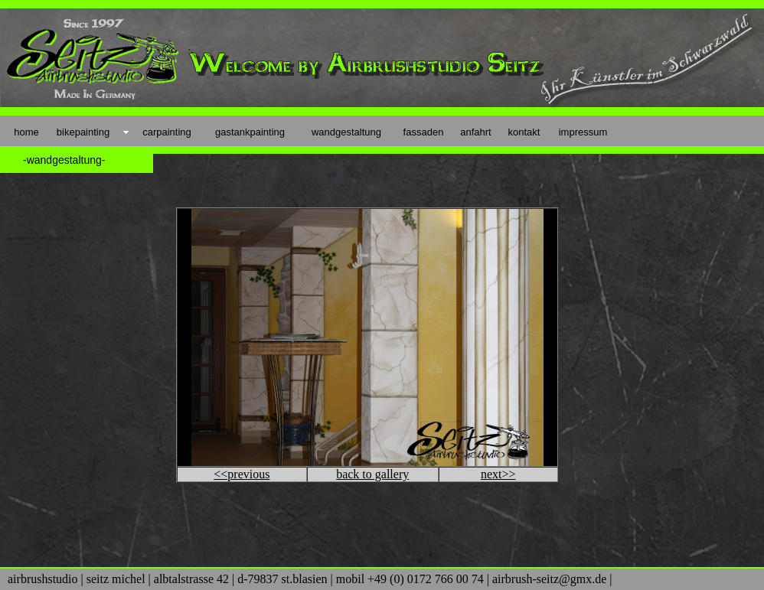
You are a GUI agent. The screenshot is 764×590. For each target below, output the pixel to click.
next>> (498, 474)
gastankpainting (250, 132)
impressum (583, 132)
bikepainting (83, 132)
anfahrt (475, 132)
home (26, 132)
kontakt (524, 132)
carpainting (166, 132)
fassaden (423, 132)
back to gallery (372, 474)
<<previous (241, 474)
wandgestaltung (346, 132)
